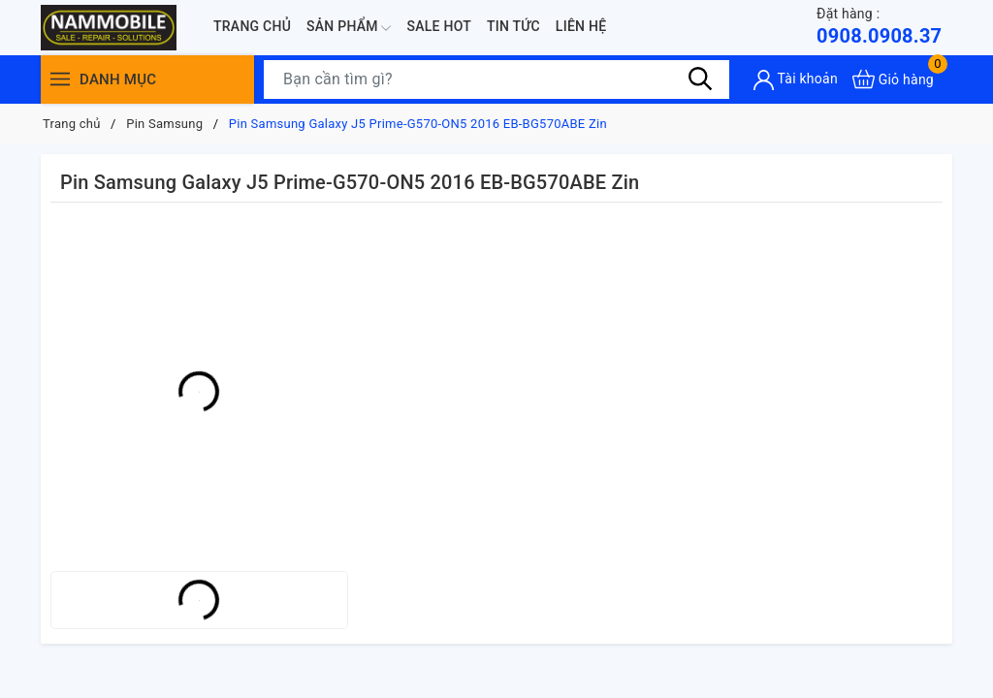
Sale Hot (438, 26)
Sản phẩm (348, 28)
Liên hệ (581, 26)
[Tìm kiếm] (700, 78)
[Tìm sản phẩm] (496, 79)
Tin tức (513, 26)
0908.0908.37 (879, 26)
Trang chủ (252, 26)
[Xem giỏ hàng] (893, 79)
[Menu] (60, 79)
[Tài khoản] (795, 80)
